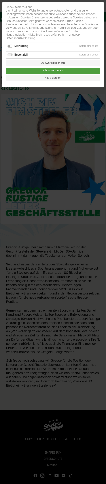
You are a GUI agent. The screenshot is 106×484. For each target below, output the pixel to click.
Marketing (21, 46)
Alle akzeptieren (53, 70)
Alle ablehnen (53, 78)
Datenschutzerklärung (20, 38)
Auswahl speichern (53, 63)
